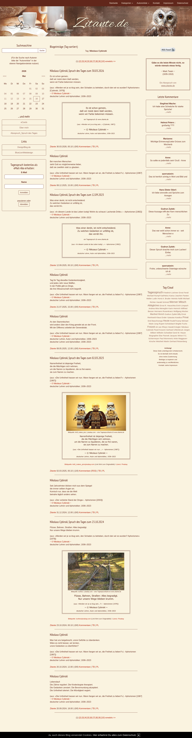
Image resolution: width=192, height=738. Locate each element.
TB (93, 147)
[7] (94, 61)
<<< (4, 76)
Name (24, 182)
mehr (169, 112)
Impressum (168, 3)
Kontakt (156, 3)
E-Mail (24, 172)
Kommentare (85, 147)
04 (5, 94)
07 (24, 94)
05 (12, 94)
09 (36, 94)
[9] (99, 61)
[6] (91, 61)
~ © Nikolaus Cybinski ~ (60, 93)
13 (18, 99)
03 (43, 89)
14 (24, 99)
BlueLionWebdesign (24, 153)
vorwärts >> (110, 61)
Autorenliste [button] (143, 3)
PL (97, 147)
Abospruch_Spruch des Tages (24, 133)
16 (36, 99)
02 (36, 89)
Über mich (24, 128)
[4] (85, 61)
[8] (97, 61)
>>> (43, 76)
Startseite (113, 3)
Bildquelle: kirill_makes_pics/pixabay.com (79, 464)
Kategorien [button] (127, 3)
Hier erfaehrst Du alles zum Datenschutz (114, 735)
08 (30, 94)
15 (30, 99)
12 (12, 99)
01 (30, 89)
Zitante (53, 147)
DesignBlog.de (24, 147)
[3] (83, 61)
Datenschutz (182, 3)
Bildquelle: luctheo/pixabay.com (79, 619)
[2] (80, 61)
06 (18, 94)
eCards (24, 122)
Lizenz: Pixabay (121, 464)
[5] (88, 61)
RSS (94, 471)
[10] (103, 61)
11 (5, 99)
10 (43, 94)
